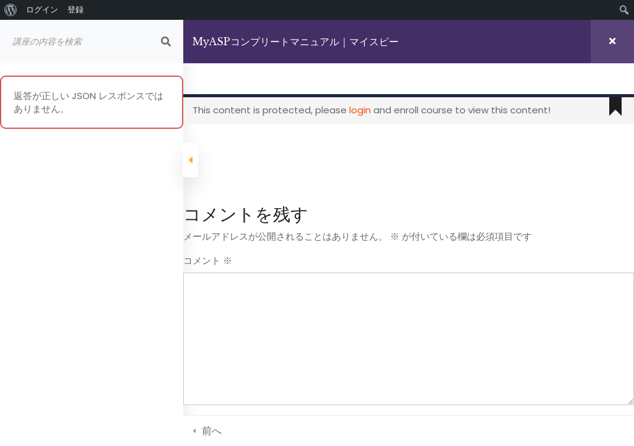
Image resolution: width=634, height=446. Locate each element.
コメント (210, 260)
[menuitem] (11, 10)
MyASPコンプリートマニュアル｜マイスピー (298, 41)
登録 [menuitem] (75, 9)
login (362, 109)
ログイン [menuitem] (42, 9)
